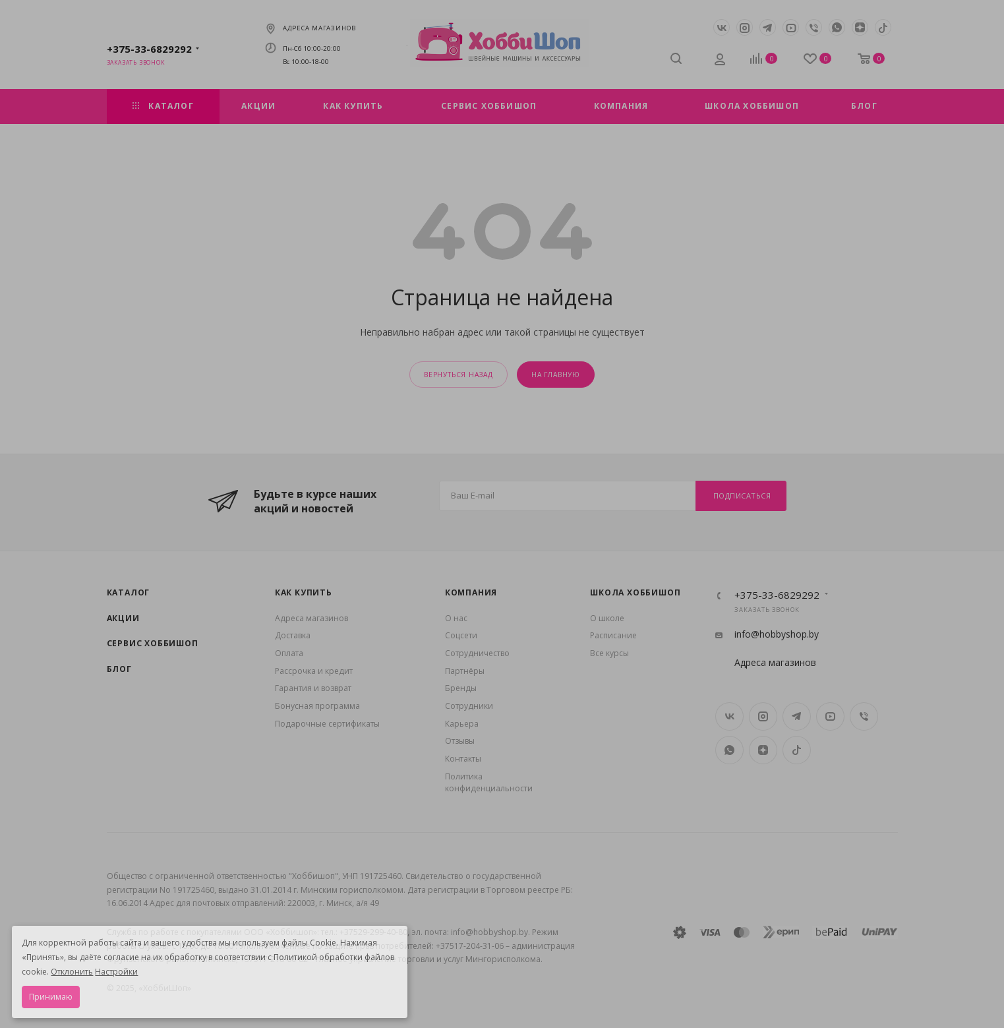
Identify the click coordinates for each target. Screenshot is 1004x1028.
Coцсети (461, 635)
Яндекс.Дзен (860, 27)
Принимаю (51, 996)
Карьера (462, 723)
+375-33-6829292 (149, 48)
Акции (123, 618)
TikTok (883, 27)
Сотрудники (469, 705)
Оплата (289, 653)
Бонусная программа (317, 705)
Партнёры (465, 671)
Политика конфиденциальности (489, 783)
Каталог (128, 592)
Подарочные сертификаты (327, 723)
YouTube (791, 27)
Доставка (292, 635)
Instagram (744, 27)
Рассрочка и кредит (314, 671)
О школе (607, 618)
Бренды (461, 688)
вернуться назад (458, 374)
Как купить (303, 592)
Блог (119, 669)
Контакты (463, 758)
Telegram (767, 27)
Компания (471, 592)
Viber (814, 27)
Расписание (613, 635)
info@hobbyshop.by (776, 634)
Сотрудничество (477, 653)
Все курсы (609, 653)
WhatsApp (837, 27)
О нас (456, 618)
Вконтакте (721, 27)
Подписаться (742, 495)
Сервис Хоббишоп (152, 643)
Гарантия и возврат (313, 688)
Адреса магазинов (319, 28)
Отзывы (460, 740)
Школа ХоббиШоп (635, 592)
